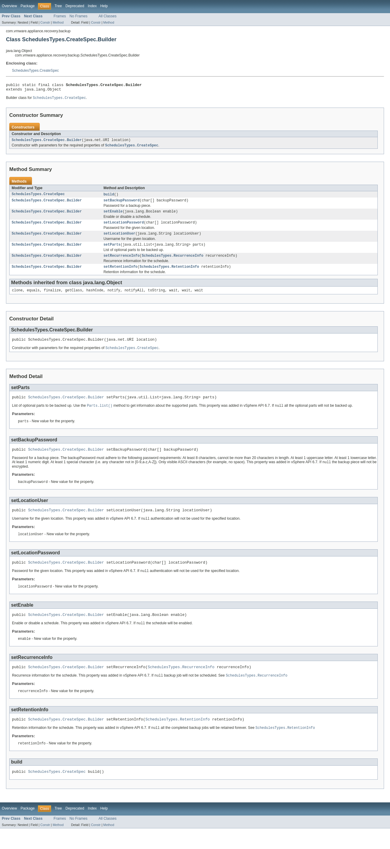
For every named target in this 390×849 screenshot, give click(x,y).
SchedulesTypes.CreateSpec (35, 70)
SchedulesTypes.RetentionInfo (169, 274)
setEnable (113, 215)
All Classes (108, 16)
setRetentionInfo (120, 274)
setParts (111, 250)
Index (92, 6)
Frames (59, 16)
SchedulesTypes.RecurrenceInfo (172, 262)
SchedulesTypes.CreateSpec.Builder (47, 142)
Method (58, 22)
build (108, 197)
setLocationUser (119, 239)
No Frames (79, 16)
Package (28, 6)
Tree (58, 6)
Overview (9, 6)
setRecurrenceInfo (121, 262)
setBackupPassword (121, 204)
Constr (45, 22)
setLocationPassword (123, 227)
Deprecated (74, 6)
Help (104, 6)
